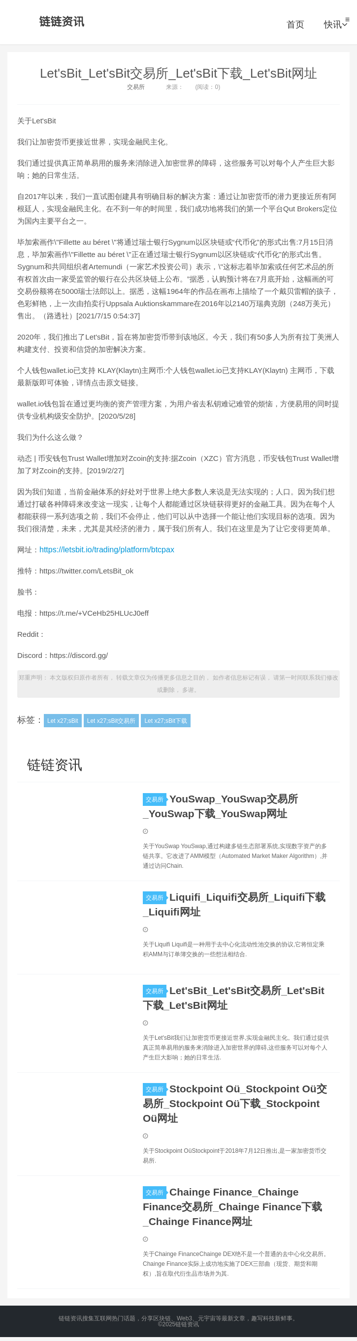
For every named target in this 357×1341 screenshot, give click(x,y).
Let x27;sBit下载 (165, 720)
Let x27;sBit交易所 (111, 720)
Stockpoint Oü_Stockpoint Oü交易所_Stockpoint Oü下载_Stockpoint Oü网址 (235, 1103)
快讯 (335, 24)
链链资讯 (60, 22)
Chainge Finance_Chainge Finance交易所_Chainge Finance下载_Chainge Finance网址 (232, 1206)
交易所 (136, 87)
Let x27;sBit (62, 720)
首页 (295, 24)
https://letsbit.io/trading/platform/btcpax (106, 549)
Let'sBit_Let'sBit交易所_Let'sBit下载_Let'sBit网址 (178, 73)
